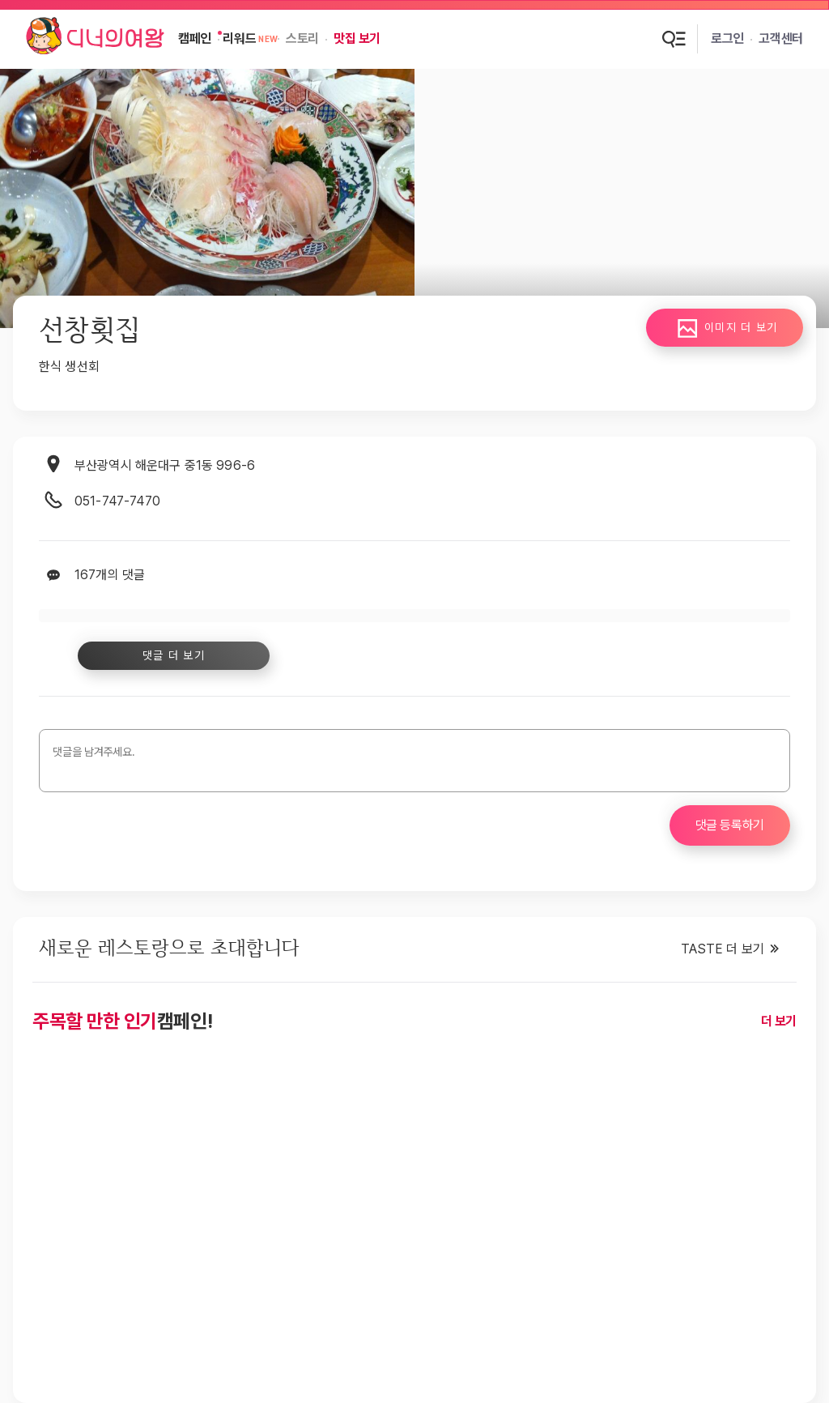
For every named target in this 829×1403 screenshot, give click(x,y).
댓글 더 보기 (172, 655)
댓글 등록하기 (729, 825)
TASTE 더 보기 (723, 949)
